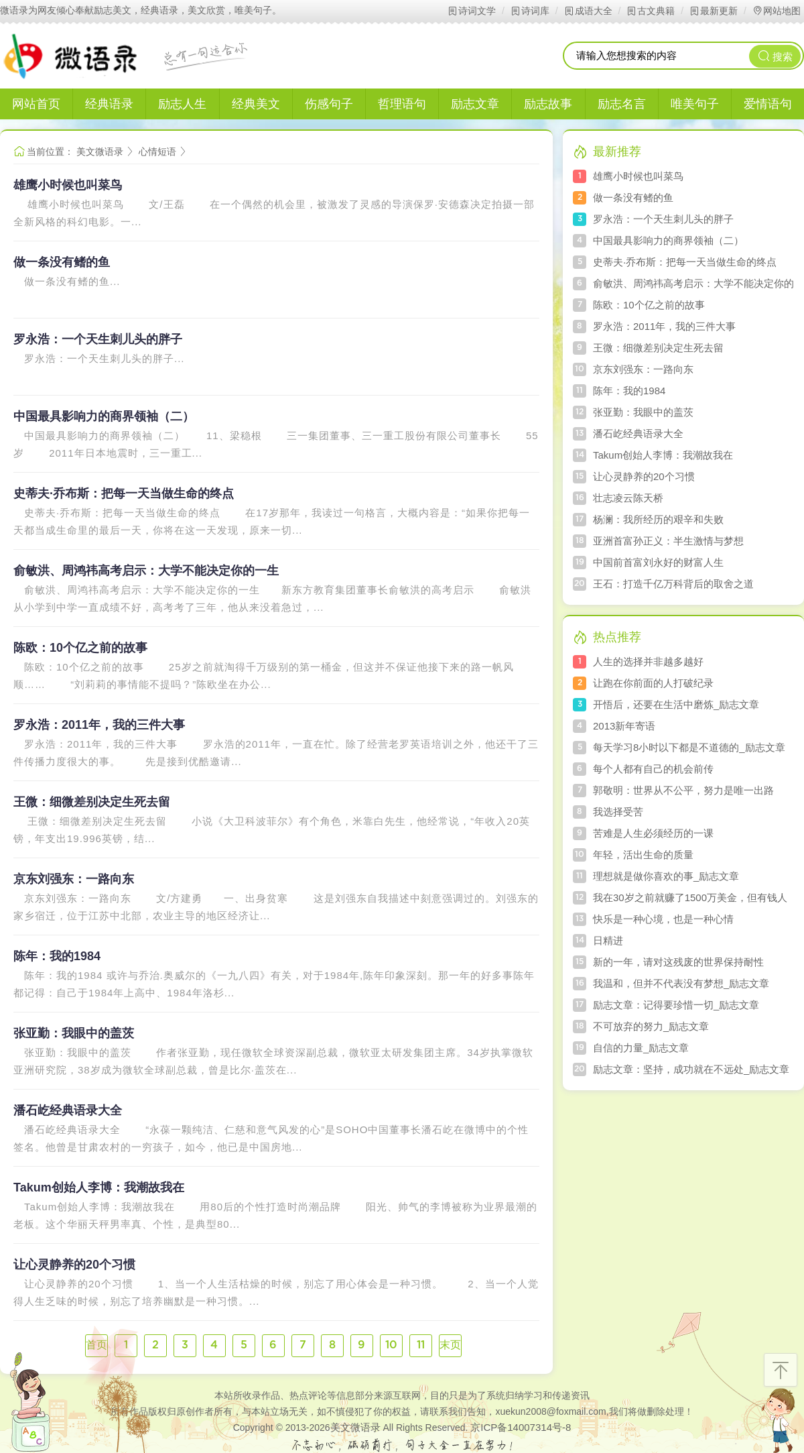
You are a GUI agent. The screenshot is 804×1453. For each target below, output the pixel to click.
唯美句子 (695, 104)
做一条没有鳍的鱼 (61, 262)
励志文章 (475, 104)
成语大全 (587, 10)
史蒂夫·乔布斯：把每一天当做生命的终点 (123, 493)
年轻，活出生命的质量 (643, 854)
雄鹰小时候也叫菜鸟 (67, 185)
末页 (450, 1345)
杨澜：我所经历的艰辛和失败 (658, 519)
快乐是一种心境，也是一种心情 (663, 919)
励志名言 (622, 104)
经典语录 (109, 104)
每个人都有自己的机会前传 (653, 768)
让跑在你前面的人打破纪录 (653, 683)
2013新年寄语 (624, 726)
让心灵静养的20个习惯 (74, 1264)
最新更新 (713, 10)
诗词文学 (471, 10)
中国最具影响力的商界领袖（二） (103, 416)
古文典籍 (650, 10)
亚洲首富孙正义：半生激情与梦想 (668, 540)
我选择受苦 (618, 811)
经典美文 (256, 104)
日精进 (608, 940)
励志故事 (548, 104)
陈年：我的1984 (56, 956)
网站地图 (776, 10)
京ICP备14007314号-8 (520, 1427)
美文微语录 (99, 151)
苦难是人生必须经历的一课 (653, 833)
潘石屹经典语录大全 (67, 1110)
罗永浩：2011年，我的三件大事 (99, 725)
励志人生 (182, 104)
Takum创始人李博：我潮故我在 (98, 1187)
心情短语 (157, 151)
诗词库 (529, 10)
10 (391, 1345)
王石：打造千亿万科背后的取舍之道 (673, 583)
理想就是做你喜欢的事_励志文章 (666, 876)
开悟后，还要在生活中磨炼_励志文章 (676, 704)
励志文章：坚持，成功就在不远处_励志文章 (691, 1069)
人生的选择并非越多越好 (648, 661)
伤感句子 (329, 104)
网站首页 (36, 104)
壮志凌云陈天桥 (628, 498)
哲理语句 (402, 104)
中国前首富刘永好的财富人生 (658, 562)
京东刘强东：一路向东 (73, 879)
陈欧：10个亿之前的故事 (80, 647)
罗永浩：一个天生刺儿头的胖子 (97, 339)
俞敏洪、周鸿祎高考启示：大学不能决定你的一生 (146, 570)
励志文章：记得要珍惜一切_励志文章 (676, 1004)
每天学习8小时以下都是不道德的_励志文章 (689, 747)
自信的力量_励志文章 (641, 1047)
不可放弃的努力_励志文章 (651, 1026)
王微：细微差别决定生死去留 (91, 802)
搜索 (775, 56)
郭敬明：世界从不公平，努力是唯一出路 (683, 790)
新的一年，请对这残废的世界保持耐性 (678, 962)
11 (421, 1345)
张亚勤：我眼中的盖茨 (73, 1033)
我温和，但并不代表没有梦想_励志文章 (681, 983)
